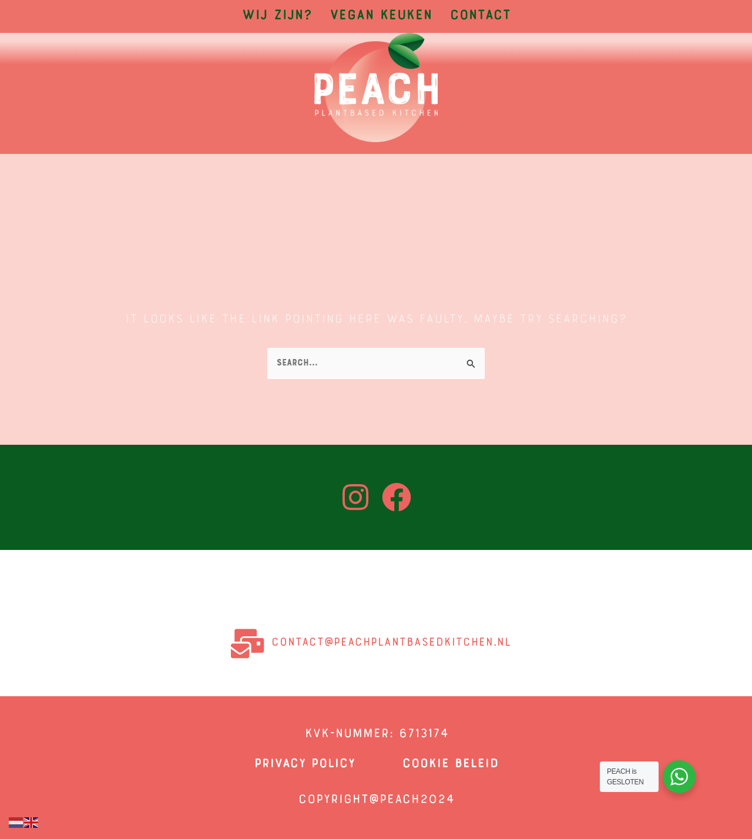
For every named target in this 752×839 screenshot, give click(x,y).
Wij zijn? (276, 16)
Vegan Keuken (381, 16)
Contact (480, 16)
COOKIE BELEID (450, 764)
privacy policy (304, 764)
